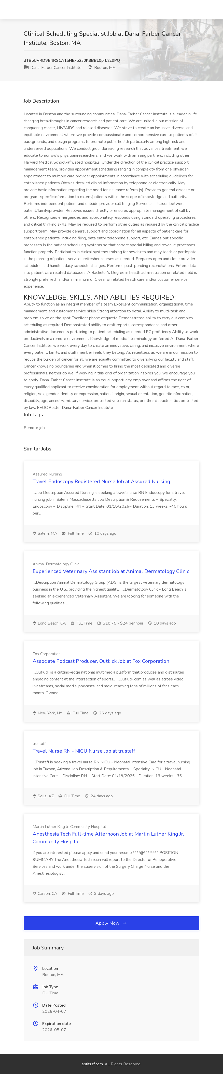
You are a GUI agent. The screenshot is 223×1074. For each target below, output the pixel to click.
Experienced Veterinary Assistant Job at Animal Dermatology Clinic (111, 571)
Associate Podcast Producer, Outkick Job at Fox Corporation (101, 661)
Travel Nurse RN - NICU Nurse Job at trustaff (84, 751)
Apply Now (111, 923)
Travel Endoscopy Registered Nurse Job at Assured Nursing (101, 481)
